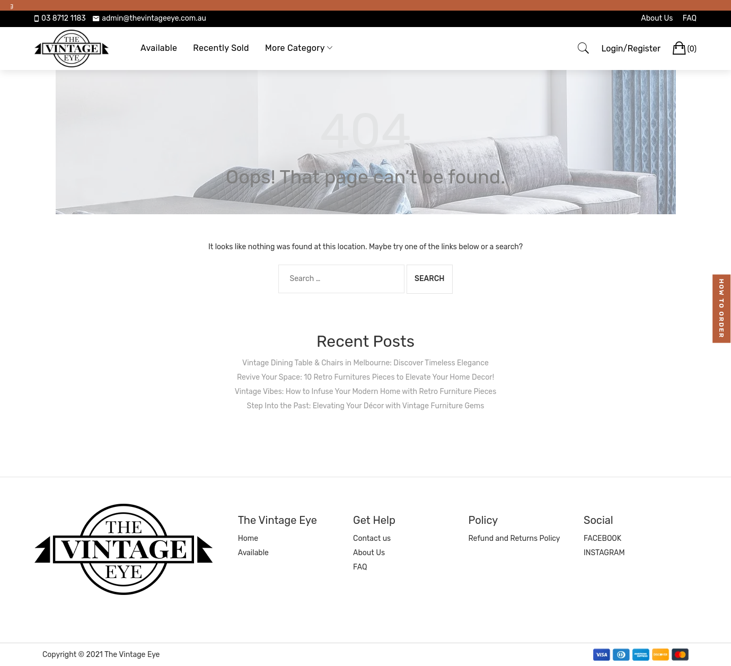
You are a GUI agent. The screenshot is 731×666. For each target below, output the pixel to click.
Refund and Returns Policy (514, 538)
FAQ (690, 18)
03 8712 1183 (63, 18)
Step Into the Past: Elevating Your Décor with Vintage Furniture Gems (366, 405)
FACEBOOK (602, 538)
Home (248, 538)
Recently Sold (221, 48)
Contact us (372, 538)
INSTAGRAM (604, 552)
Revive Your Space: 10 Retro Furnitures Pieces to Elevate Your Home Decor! (365, 377)
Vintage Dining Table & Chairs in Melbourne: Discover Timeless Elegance (365, 362)
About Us (657, 18)
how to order (722, 309)
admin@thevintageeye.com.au (154, 18)
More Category (295, 48)
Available (158, 48)
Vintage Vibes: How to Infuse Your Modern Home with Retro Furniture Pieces (366, 391)
